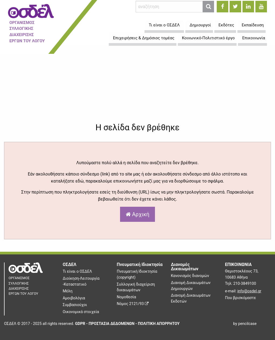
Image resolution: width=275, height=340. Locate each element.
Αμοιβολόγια (74, 298)
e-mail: (243, 291)
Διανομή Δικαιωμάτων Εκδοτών (191, 298)
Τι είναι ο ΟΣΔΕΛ (77, 271)
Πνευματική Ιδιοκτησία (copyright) (137, 274)
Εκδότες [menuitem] (226, 25)
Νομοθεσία (126, 297)
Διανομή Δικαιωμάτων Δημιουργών (191, 286)
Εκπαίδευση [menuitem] (253, 25)
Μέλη (67, 291)
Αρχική (137, 214)
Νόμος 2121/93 (133, 304)
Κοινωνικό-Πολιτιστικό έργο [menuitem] (208, 38)
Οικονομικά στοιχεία (81, 312)
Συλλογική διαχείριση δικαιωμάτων (136, 287)
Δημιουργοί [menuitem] (200, 25)
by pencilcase (244, 323)
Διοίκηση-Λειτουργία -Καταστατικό (81, 281)
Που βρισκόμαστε (240, 298)
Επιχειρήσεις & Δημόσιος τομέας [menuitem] (144, 38)
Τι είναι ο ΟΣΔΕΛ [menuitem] (164, 25)
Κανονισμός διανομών (190, 276)
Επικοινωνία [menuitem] (253, 38)
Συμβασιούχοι (75, 305)
